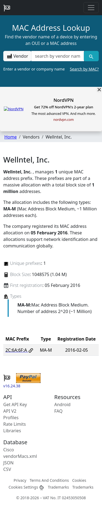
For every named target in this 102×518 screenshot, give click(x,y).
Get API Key (15, 404)
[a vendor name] (57, 56)
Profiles (10, 418)
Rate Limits (14, 424)
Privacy (20, 480)
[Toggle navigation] (91, 7)
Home (10, 137)
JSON (8, 463)
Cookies (79, 480)
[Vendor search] (91, 56)
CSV (7, 469)
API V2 (9, 411)
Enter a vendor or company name (51, 69)
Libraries (12, 431)
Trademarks (58, 487)
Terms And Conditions (49, 480)
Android (62, 404)
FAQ (58, 411)
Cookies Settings (26, 487)
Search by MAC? (84, 69)
